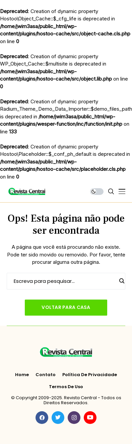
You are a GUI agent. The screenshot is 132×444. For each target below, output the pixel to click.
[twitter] (58, 417)
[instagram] (74, 417)
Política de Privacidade (89, 374)
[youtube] (90, 417)
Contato (46, 374)
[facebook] (42, 417)
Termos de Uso (66, 387)
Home (22, 374)
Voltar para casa (66, 307)
